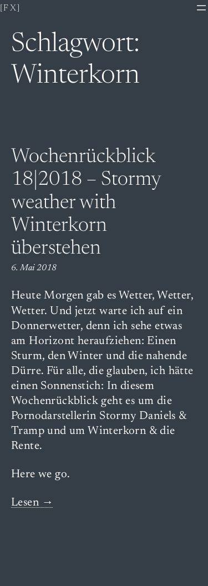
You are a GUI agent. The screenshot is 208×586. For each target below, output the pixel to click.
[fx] (10, 8)
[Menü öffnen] (201, 7)
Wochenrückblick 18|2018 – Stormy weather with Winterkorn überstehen (86, 204)
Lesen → (32, 503)
